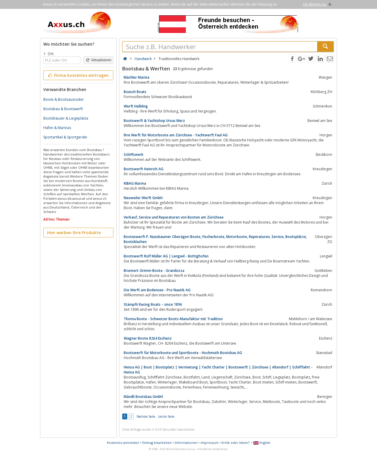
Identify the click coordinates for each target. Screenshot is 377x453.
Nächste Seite (146, 416)
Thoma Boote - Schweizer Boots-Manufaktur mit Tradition (173, 318)
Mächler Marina (136, 77)
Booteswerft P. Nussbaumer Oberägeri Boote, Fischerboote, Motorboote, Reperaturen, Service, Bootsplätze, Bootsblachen (215, 239)
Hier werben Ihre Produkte (74, 232)
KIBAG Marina (135, 183)
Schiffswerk (133, 154)
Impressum (210, 442)
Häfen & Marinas (57, 127)
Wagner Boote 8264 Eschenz (148, 338)
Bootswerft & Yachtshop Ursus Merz (154, 120)
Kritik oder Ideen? (235, 442)
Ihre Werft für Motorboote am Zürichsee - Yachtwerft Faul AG (176, 135)
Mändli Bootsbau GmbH (143, 396)
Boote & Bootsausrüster (63, 99)
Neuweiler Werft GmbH (143, 197)
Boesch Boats (135, 91)
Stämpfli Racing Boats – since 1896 (153, 304)
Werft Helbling (136, 106)
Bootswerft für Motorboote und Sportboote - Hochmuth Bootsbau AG (183, 352)
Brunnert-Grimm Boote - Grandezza (154, 270)
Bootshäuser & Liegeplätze (65, 118)
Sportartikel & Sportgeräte (65, 137)
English (261, 442)
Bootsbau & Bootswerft (63, 108)
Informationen (186, 442)
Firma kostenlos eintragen (78, 75)
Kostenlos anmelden (123, 442)
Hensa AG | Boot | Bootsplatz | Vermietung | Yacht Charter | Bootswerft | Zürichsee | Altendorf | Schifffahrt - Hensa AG (218, 370)
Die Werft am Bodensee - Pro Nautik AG (157, 289)
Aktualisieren (98, 60)
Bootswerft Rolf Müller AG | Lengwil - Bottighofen (166, 256)
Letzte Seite (166, 416)
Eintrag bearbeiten (157, 442)
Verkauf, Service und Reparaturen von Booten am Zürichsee (174, 217)
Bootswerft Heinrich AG (143, 168)
